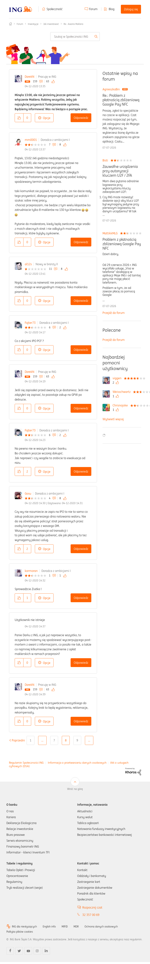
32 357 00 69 (90, 915)
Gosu (28, 493)
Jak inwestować (51, 24)
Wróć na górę (75, 789)
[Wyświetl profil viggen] (118, 378)
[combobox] (75, 36)
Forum (93, 9)
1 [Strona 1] (30, 740)
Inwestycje (33, 24)
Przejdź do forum (114, 313)
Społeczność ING (10, 23)
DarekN (29, 76)
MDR (76, 926)
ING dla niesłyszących (24, 926)
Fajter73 (30, 323)
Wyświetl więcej (113, 419)
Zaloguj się (131, 9)
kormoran (31, 571)
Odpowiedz (81, 118)
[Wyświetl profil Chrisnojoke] (121, 405)
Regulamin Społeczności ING (26, 762)
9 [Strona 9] (77, 740)
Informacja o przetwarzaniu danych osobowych (77, 762)
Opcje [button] (46, 118)
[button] (19, 117)
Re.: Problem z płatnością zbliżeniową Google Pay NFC (121, 100)
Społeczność (55, 9)
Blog (111, 9)
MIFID (65, 926)
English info (49, 926)
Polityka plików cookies (19, 931)
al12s (28, 264)
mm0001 (31, 140)
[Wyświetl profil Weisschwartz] (122, 392)
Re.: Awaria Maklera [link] (73, 24)
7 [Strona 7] (54, 740)
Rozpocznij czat (92, 907)
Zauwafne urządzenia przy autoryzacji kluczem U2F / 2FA (120, 171)
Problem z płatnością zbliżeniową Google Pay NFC (122, 244)
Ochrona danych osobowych (101, 926)
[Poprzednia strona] (18, 740)
